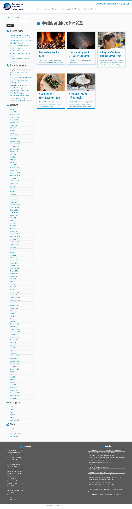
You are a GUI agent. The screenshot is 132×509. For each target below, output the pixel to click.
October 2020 (14, 271)
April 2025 (13, 133)
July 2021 (13, 247)
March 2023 (13, 197)
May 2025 (13, 130)
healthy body (46, 62)
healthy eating (48, 104)
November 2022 (15, 207)
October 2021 (14, 239)
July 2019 (13, 311)
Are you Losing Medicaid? (14, 457)
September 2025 (15, 122)
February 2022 (14, 228)
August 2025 (14, 125)
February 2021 (14, 260)
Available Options (51, 9)
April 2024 (13, 162)
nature (53, 62)
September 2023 (15, 181)
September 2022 (15, 213)
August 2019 (14, 308)
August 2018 (14, 340)
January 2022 (14, 231)
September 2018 (15, 337)
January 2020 (14, 295)
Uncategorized (14, 420)
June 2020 (13, 281)
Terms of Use (10, 492)
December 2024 (15, 141)
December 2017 (15, 361)
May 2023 (13, 191)
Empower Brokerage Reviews (15, 469)
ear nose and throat (112, 62)
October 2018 (14, 334)
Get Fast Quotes (90, 9)
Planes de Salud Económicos (15, 483)
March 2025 (13, 136)
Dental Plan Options (12, 467)
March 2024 (13, 165)
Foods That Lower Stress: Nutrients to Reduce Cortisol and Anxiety (20, 53)
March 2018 (13, 353)
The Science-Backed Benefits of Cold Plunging (101, 484)
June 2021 (13, 250)
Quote (9, 488)
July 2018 (13, 342)
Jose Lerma (59, 62)
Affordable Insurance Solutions (15, 455)
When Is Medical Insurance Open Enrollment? (101, 479)
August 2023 (14, 183)
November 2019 (15, 300)
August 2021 (14, 244)
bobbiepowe (14, 90)
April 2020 (13, 287)
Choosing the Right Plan (71, 9)
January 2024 (14, 170)
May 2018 (13, 348)
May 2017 (13, 380)
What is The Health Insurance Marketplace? (101, 470)
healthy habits (56, 104)
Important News (11, 478)
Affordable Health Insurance (14, 450)
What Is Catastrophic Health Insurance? (100, 460)
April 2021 (13, 255)
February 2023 (14, 199)
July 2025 (13, 128)
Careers (9, 462)
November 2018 (15, 332)
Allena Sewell (49, 106)
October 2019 (14, 303)
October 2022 (14, 210)
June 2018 (13, 345)
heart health (72, 106)
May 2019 (13, 316)
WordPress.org (14, 436)
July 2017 (13, 374)
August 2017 (14, 372)
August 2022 (14, 215)
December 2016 (15, 393)
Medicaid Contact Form (13, 481)
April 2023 (13, 194)
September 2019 (15, 305)
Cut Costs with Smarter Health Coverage (99, 482)
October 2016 (14, 398)
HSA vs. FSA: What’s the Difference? (98, 467)
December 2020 (15, 266)
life (11, 412)
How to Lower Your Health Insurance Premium (101, 455)
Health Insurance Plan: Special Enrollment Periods (102, 487)
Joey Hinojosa (73, 62)
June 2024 (13, 157)
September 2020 (15, 274)
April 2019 (13, 319)
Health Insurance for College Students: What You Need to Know (106, 450)
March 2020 (13, 289)
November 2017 (15, 364)
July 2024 (13, 154)
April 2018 (13, 350)
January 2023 (14, 202)
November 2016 (15, 395)
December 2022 (15, 205)
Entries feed (13, 431)
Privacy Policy (11, 485)
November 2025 (15, 117)
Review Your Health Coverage (15, 490)
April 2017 (13, 382)
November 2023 (15, 175)
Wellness (79, 106)
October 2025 (14, 120)
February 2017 (14, 388)
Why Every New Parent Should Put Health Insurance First (104, 475)
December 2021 (15, 234)
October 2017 (14, 366)
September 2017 (15, 369)
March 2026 (13, 112)
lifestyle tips (106, 65)
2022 (13, 17)
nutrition (41, 106)
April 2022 (13, 226)
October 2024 (14, 146)
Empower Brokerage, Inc (57, 506)
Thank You (10, 495)
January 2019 (14, 327)
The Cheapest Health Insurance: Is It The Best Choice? (103, 453)
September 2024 (15, 149)
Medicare (12, 415)
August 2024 (14, 152)
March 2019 (13, 321)
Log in (12, 428)
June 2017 (13, 377)
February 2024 (14, 168)
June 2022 (13, 221)
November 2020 (15, 268)
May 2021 (13, 252)
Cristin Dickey (116, 65)
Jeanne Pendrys (15, 77)
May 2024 (13, 160)
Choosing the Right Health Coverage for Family (101, 472)
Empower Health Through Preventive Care (100, 462)
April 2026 (13, 109)
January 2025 (14, 138)
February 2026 (14, 115)
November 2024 (15, 144)
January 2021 (14, 263)
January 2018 (14, 358)
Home (38, 9)
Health (12, 409)
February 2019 (14, 324)
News (12, 417)
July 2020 (13, 279)
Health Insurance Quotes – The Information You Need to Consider (21, 98)
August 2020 (14, 276)
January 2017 (14, 390)
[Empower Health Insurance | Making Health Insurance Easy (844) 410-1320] (15, 7)
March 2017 (13, 385)
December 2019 (15, 297)
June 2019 (13, 313)
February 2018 (14, 356)
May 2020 (13, 284)
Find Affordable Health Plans (15, 471)
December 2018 (15, 329)
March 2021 (13, 258)
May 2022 (13, 223)
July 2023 (13, 186)
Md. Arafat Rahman (16, 96)
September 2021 (15, 242)
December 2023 (15, 173)
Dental (12, 407)
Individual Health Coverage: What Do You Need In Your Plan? (105, 477)
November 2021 (15, 236)
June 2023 (13, 189)
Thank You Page (11, 499)
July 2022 (13, 218)
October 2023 (14, 178)
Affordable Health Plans (13, 452)
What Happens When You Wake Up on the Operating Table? (20, 72)
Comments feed (15, 434)
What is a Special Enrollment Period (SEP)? (100, 465)
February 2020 (14, 292)
